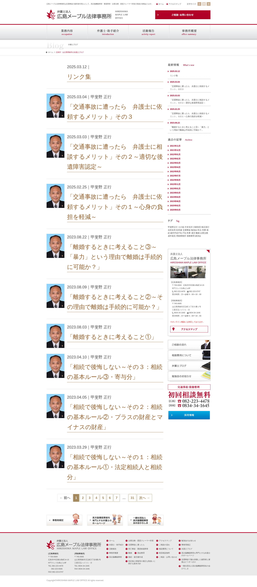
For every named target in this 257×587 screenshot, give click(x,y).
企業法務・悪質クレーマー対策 (141, 541)
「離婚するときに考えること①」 (112, 337)
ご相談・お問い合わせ (168, 557)
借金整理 (141, 553)
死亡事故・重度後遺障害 (138, 549)
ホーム (161, 4)
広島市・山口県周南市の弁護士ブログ (70, 52)
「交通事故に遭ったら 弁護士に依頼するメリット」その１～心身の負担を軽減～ (115, 206)
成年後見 (172, 236)
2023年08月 (175, 201)
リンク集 (79, 76)
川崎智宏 (197, 227)
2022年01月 (175, 154)
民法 (199, 230)
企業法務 (204, 233)
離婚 (198, 233)
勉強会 (194, 230)
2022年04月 (175, 167)
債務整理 (191, 236)
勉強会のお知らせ (188, 541)
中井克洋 (189, 227)
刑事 (204, 230)
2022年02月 (175, 159)
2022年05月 (175, 171)
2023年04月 (175, 197)
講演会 (198, 236)
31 (132, 498)
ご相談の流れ (164, 545)
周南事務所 (181, 236)
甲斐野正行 (173, 227)
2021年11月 (175, 146)
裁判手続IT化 (176, 233)
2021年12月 (175, 150)
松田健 (179, 230)
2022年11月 (175, 184)
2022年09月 (175, 180)
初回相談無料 (164, 553)
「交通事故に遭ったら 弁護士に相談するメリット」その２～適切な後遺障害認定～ (115, 156)
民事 (189, 233)
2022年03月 (175, 163)
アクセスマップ (174, 4)
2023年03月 (175, 193)
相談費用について (166, 549)
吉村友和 (172, 230)
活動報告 (112, 549)
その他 (181, 227)
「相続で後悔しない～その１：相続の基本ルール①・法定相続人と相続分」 (114, 467)
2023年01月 (175, 188)
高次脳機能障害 (115, 557)
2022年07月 (175, 176)
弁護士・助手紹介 (116, 545)
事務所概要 (113, 553)
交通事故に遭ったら (136, 545)
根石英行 (205, 227)
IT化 (184, 233)
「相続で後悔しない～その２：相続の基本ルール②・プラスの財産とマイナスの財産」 (115, 417)
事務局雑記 (185, 545)
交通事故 (187, 230)
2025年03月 (175, 210)
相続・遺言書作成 (135, 557)
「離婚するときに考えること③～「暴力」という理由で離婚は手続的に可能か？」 (114, 256)
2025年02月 (175, 205)
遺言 (193, 233)
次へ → (144, 498)
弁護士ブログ (186, 549)
